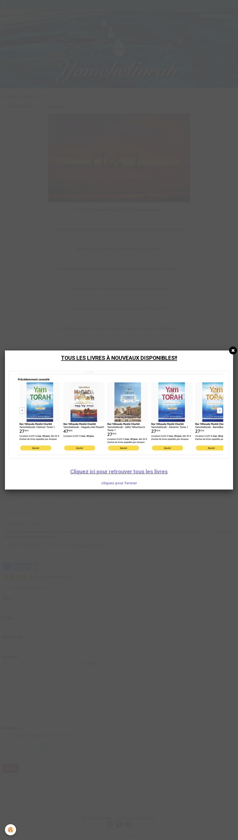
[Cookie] (10, 829)
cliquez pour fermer (119, 483)
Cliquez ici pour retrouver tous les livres (119, 472)
